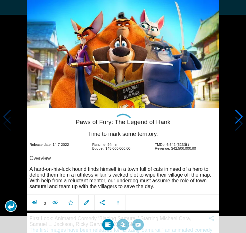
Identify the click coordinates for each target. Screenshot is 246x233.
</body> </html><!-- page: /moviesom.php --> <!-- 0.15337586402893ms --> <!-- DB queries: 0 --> (123, 116)
